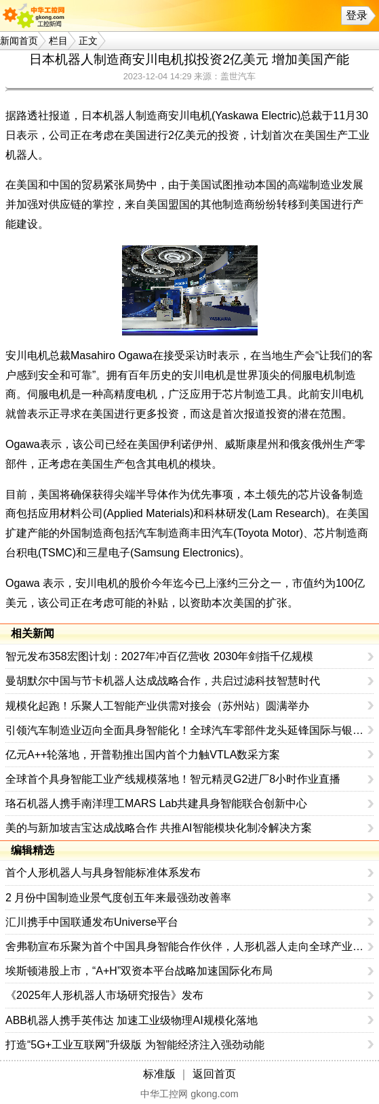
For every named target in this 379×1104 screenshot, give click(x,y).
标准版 (159, 1074)
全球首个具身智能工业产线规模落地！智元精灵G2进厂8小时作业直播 (172, 779)
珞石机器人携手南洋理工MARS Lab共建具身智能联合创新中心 (156, 803)
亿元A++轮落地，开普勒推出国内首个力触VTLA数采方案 (142, 754)
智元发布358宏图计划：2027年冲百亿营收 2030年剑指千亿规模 (159, 656)
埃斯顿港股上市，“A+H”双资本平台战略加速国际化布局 (139, 971)
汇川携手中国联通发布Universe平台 (91, 922)
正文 (88, 40)
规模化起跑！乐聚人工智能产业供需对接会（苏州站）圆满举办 (157, 706)
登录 (356, 15)
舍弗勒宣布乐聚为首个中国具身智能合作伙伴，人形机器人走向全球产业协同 (186, 946)
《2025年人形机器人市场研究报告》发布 (104, 995)
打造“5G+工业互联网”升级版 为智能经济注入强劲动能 (134, 1044)
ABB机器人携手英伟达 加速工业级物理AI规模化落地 (131, 1020)
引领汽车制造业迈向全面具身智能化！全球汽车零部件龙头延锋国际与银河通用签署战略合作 (186, 730)
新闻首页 (19, 40)
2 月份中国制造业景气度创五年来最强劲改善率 (118, 897)
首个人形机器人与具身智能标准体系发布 (103, 872)
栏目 (58, 40)
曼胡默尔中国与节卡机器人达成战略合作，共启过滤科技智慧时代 (162, 681)
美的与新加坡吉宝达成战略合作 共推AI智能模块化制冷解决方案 (158, 828)
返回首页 (214, 1074)
